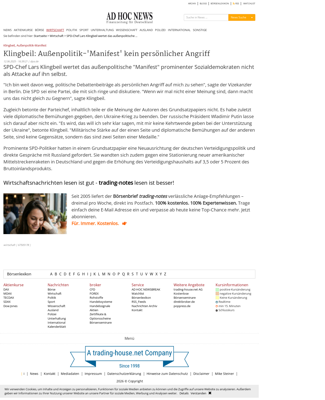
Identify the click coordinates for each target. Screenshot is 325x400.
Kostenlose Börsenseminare (185, 295)
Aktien (94, 310)
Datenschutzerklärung (124, 373)
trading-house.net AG (188, 289)
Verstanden (198, 393)
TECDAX (8, 298)
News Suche (238, 17)
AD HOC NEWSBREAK (146, 289)
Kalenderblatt (57, 327)
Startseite (40, 36)
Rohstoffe (96, 298)
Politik (52, 298)
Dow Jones (10, 306)
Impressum (93, 373)
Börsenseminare (101, 322)
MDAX (7, 293)
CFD (92, 289)
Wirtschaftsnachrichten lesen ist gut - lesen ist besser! (88, 182)
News (34, 373)
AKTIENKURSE (23, 30)
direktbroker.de (184, 302)
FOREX (94, 293)
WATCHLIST (249, 3)
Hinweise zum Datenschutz (167, 373)
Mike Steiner (224, 373)
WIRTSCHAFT (55, 30)
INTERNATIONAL (179, 30)
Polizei (52, 314)
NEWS (7, 30)
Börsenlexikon (19, 274)
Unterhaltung (57, 318)
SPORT (84, 30)
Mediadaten (70, 373)
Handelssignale (100, 306)
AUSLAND (146, 30)
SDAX (7, 302)
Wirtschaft (57, 36)
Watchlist (138, 293)
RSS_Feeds (139, 302)
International (56, 322)
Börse (51, 289)
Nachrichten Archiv (144, 306)
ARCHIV (192, 3)
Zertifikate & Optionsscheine (100, 316)
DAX (6, 289)
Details (184, 393)
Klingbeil (9, 45)
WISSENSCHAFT (126, 30)
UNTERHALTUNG (102, 30)
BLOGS (203, 3)
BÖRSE (39, 30)
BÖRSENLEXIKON (220, 3)
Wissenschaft (56, 306)
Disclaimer (201, 373)
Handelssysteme (101, 302)
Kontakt (137, 310)
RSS (236, 3)
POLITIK (71, 30)
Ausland (53, 310)
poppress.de (182, 306)
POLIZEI (160, 30)
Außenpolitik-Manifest (32, 45)
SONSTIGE (200, 30)
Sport (51, 302)
